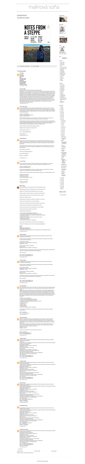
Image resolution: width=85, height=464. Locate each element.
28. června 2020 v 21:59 (23, 282)
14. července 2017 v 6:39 (24, 103)
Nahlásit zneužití (62, 191)
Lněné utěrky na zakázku (63, 139)
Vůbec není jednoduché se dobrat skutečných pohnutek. (64, 161)
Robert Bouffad (22, 405)
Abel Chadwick (22, 106)
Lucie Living (62, 75)
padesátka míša (62, 73)
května (62, 130)
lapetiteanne (62, 69)
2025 (61, 108)
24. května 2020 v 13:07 (23, 231)
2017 (61, 119)
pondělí (61, 76)
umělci (61, 102)
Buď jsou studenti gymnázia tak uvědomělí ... (64, 153)
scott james (21, 234)
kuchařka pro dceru (63, 68)
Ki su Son (21, 161)
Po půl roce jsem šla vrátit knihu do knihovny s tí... (64, 143)
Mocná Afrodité (63, 167)
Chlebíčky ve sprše (63, 151)
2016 (61, 177)
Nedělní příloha (62, 98)
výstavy (61, 88)
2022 (61, 112)
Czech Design (62, 62)
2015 (61, 179)
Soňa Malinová (63, 52)
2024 (61, 109)
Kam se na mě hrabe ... (63, 148)
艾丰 (20, 73)
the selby (61, 80)
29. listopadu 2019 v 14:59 (24, 135)
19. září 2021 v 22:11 (23, 426)
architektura (62, 95)
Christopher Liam (22, 429)
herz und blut (62, 64)
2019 (61, 116)
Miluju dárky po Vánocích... (63, 175)
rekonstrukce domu (63, 99)
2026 (61, 106)
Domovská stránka (63, 194)
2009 (61, 187)
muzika (61, 87)
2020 (61, 115)
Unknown (21, 382)
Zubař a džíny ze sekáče (63, 156)
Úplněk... (62, 140)
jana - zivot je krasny (63, 67)
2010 (61, 186)
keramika (61, 94)
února (62, 134)
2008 (61, 188)
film (60, 93)
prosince (62, 120)
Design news (62, 63)
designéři (61, 96)
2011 (61, 184)
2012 (61, 183)
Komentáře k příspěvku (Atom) (28, 452)
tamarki (61, 79)
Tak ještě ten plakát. (63, 173)
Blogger (46, 461)
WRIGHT (21, 185)
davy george (22, 285)
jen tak (61, 84)
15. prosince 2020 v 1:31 (23, 314)
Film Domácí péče (64, 166)
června (62, 128)
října (62, 123)
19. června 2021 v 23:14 (23, 379)
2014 (61, 180)
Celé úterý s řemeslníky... (63, 146)
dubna (62, 131)
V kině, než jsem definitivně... (63, 169)
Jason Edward (22, 317)
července (62, 127)
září (62, 124)
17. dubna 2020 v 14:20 (23, 182)
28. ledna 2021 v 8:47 (23, 335)
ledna (62, 135)
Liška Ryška (62, 70)
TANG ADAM (22, 138)
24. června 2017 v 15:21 (23, 85)
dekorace (61, 89)
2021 (61, 113)
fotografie (61, 101)
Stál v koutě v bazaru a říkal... (64, 164)
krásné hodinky (62, 74)
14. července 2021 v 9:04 (24, 402)
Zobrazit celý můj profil (62, 53)
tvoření (61, 90)
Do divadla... (63, 171)
